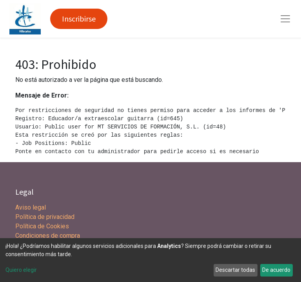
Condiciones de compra (47, 235)
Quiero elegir (21, 270)
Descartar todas (235, 270)
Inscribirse (79, 19)
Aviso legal (31, 207)
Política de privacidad (44, 217)
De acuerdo (276, 270)
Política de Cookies (42, 226)
